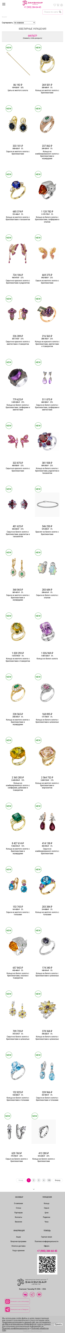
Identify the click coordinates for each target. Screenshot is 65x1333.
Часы (46, 1222)
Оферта (46, 1246)
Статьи (18, 1208)
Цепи (46, 1213)
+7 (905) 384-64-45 (32, 7)
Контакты (18, 1217)
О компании (18, 1203)
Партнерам (18, 1213)
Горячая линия (46, 1237)
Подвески (46, 1217)
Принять (58, 1324)
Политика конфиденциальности (46, 1241)
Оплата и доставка (18, 1246)
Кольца (46, 1203)
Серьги (46, 1208)
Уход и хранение (18, 1251)
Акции (18, 1237)
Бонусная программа (18, 1241)
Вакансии (18, 1222)
